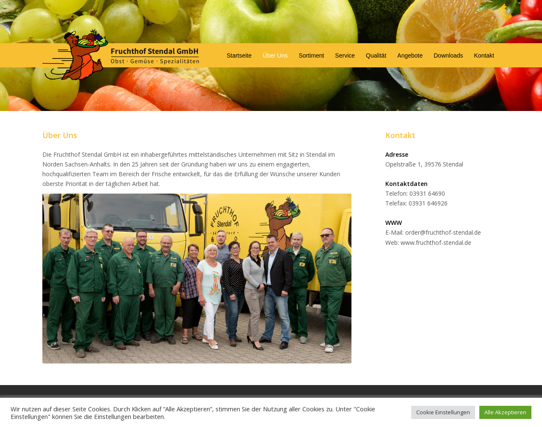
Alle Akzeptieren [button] (505, 412)
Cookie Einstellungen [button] (443, 412)
